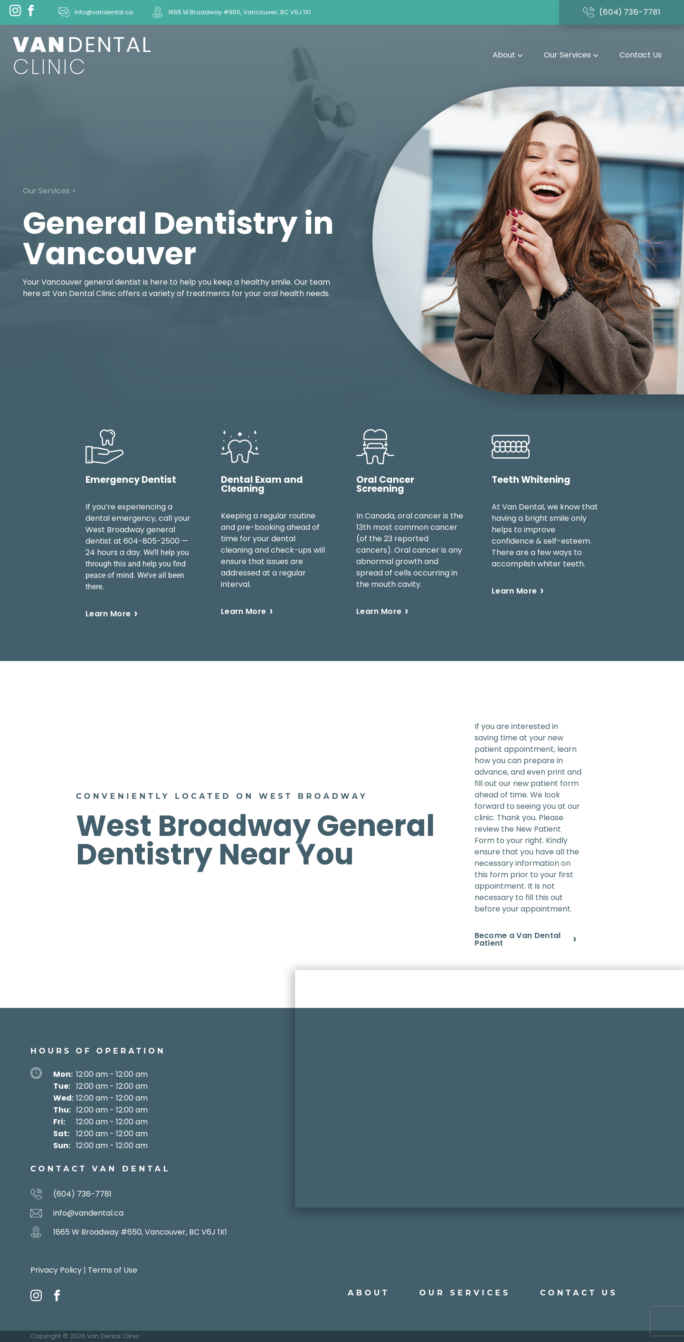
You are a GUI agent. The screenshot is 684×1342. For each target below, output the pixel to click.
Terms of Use (112, 1270)
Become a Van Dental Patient (518, 939)
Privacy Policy (56, 1270)
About (509, 54)
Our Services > (49, 190)
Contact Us (640, 54)
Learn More (108, 614)
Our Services (572, 54)
